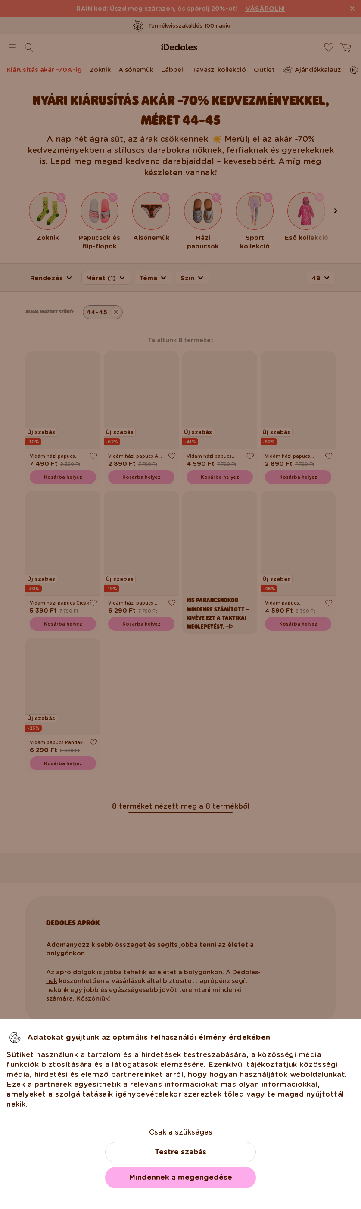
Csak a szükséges (180, 1132)
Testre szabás (180, 1152)
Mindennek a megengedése (180, 1177)
